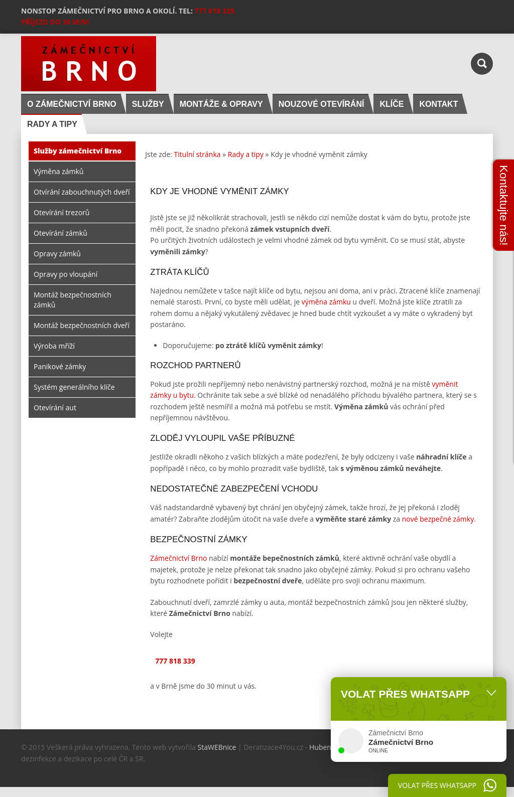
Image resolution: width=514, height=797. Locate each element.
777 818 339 (175, 661)
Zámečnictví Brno (178, 558)
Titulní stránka (197, 154)
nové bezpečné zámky (438, 519)
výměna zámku (326, 301)
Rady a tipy (246, 154)
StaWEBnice (217, 747)
